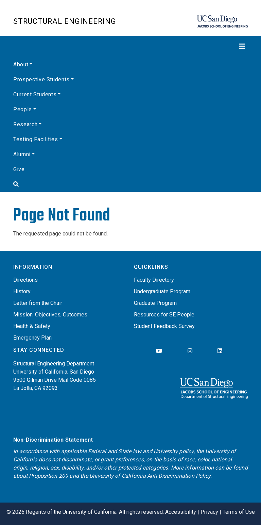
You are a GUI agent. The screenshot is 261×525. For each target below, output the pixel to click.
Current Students (34, 94)
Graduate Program (155, 303)
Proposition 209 (48, 476)
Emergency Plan (32, 337)
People (22, 109)
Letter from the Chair (37, 303)
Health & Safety (31, 326)
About (20, 64)
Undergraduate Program (162, 291)
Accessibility (180, 512)
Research (25, 124)
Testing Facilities (35, 139)
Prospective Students (41, 79)
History (22, 291)
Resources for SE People (164, 314)
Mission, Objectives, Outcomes (50, 314)
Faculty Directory (154, 280)
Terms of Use (239, 512)
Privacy (209, 512)
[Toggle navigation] (130, 46)
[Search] (130, 184)
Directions (25, 280)
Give (19, 169)
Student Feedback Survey (164, 326)
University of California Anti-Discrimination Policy (149, 476)
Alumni (22, 154)
